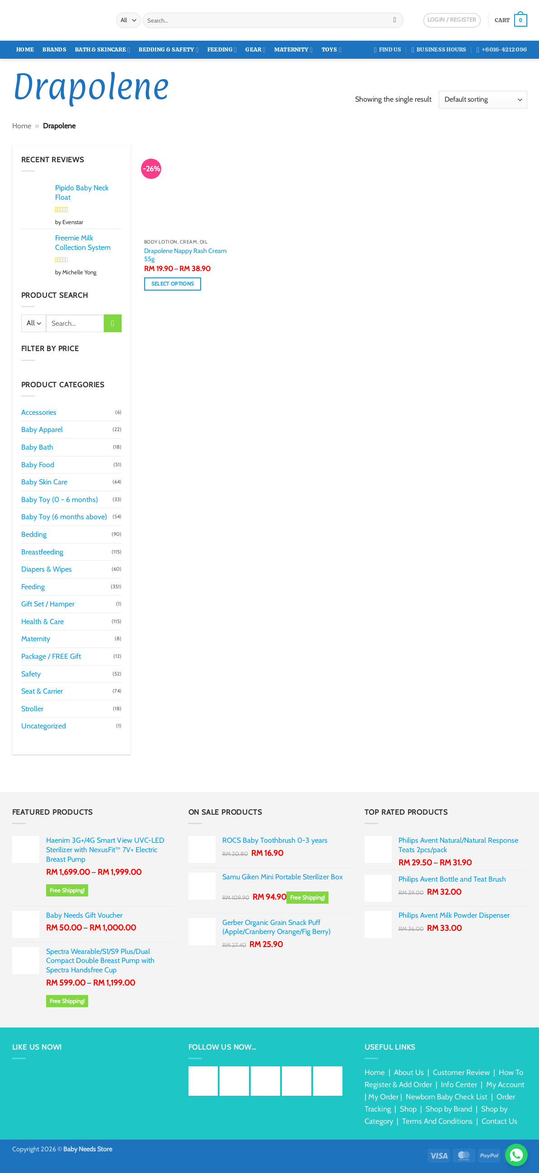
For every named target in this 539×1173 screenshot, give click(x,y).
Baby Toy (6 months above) (64, 516)
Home (25, 49)
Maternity (293, 50)
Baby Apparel (42, 429)
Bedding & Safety (168, 50)
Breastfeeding (42, 552)
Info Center (459, 1084)
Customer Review (461, 1072)
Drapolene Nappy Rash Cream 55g (185, 255)
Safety (31, 674)
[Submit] (394, 20)
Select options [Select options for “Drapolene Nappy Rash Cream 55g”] (172, 284)
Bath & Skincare (102, 50)
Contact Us (499, 1121)
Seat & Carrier (42, 691)
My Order (383, 1096)
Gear (255, 50)
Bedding (34, 534)
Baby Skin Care (44, 482)
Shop (408, 1108)
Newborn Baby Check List (446, 1096)
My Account (505, 1084)
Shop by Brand (449, 1108)
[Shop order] (483, 99)
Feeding (222, 50)
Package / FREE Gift (51, 656)
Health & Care (42, 621)
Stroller (32, 708)
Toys (332, 50)
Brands (54, 49)
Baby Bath (37, 447)
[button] (511, 20)
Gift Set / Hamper (48, 604)
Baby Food (37, 464)
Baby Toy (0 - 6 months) (59, 499)
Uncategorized (43, 726)
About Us (409, 1072)
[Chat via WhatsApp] (516, 1155)
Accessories (38, 412)
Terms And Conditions (437, 1121)
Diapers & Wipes (46, 569)
